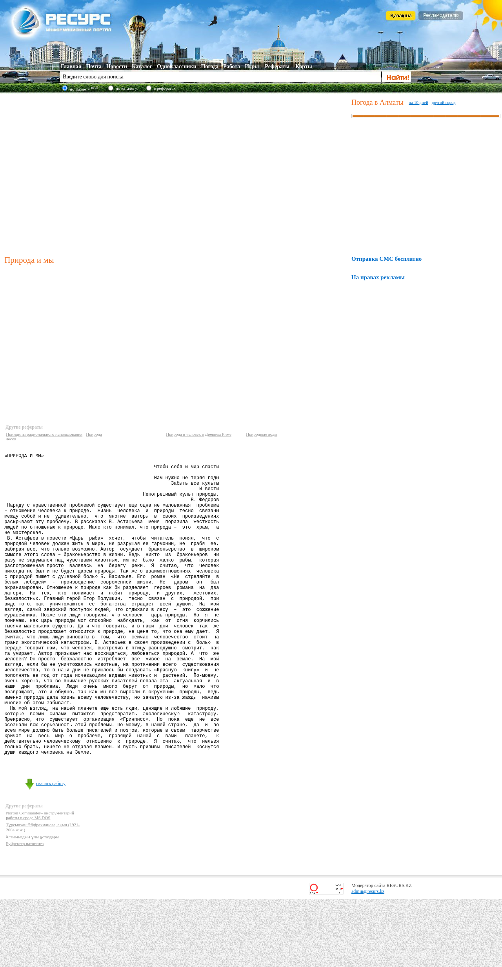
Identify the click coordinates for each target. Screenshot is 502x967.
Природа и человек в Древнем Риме (198, 434)
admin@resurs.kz (367, 959)
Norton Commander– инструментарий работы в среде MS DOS (40, 883)
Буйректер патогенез (25, 911)
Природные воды (261, 434)
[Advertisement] (73, 173)
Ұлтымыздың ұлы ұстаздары (32, 905)
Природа (94, 434)
